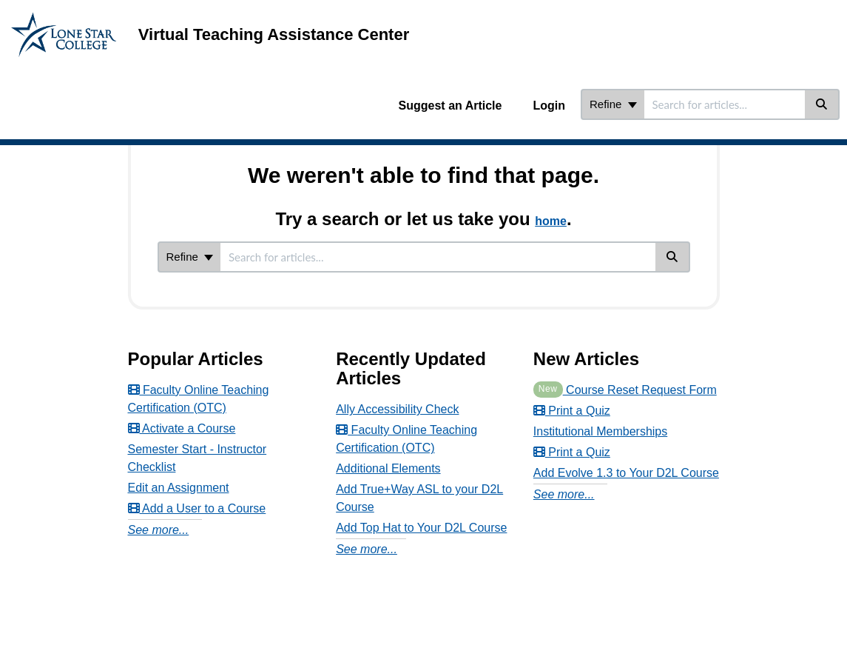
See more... (158, 530)
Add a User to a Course (197, 508)
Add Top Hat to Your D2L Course (421, 527)
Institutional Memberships (600, 431)
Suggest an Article (450, 105)
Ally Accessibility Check (397, 409)
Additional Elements (388, 468)
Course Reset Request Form (625, 390)
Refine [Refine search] (613, 104)
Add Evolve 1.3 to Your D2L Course (626, 473)
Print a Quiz (571, 410)
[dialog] (802, 603)
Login (549, 105)
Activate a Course (182, 428)
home (551, 221)
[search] (724, 104)
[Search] (822, 104)
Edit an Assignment (178, 487)
